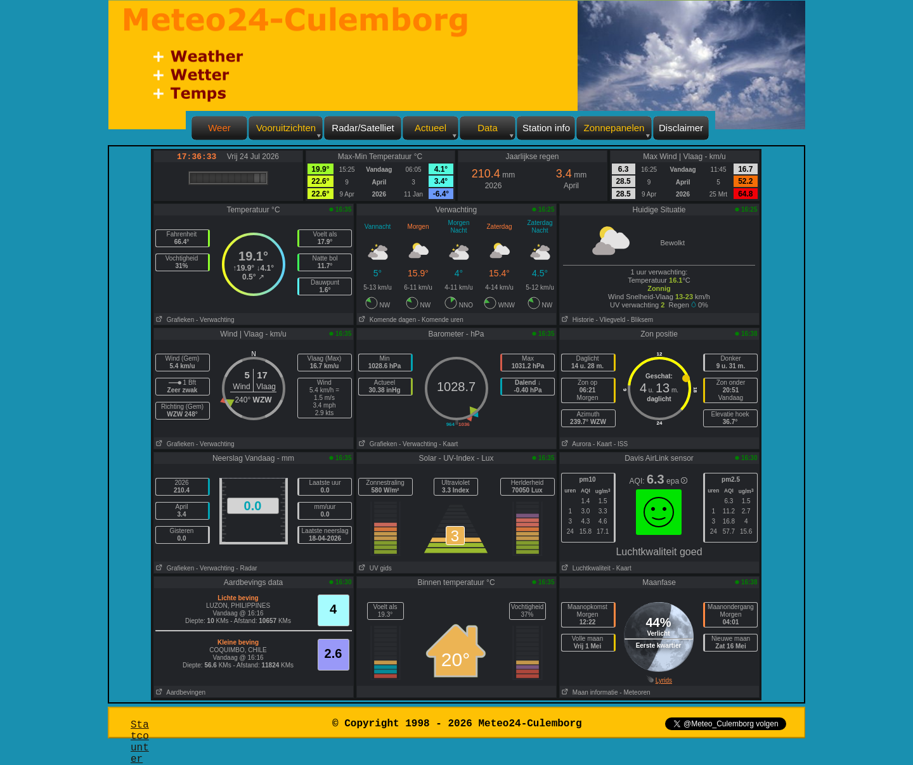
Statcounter (140, 742)
